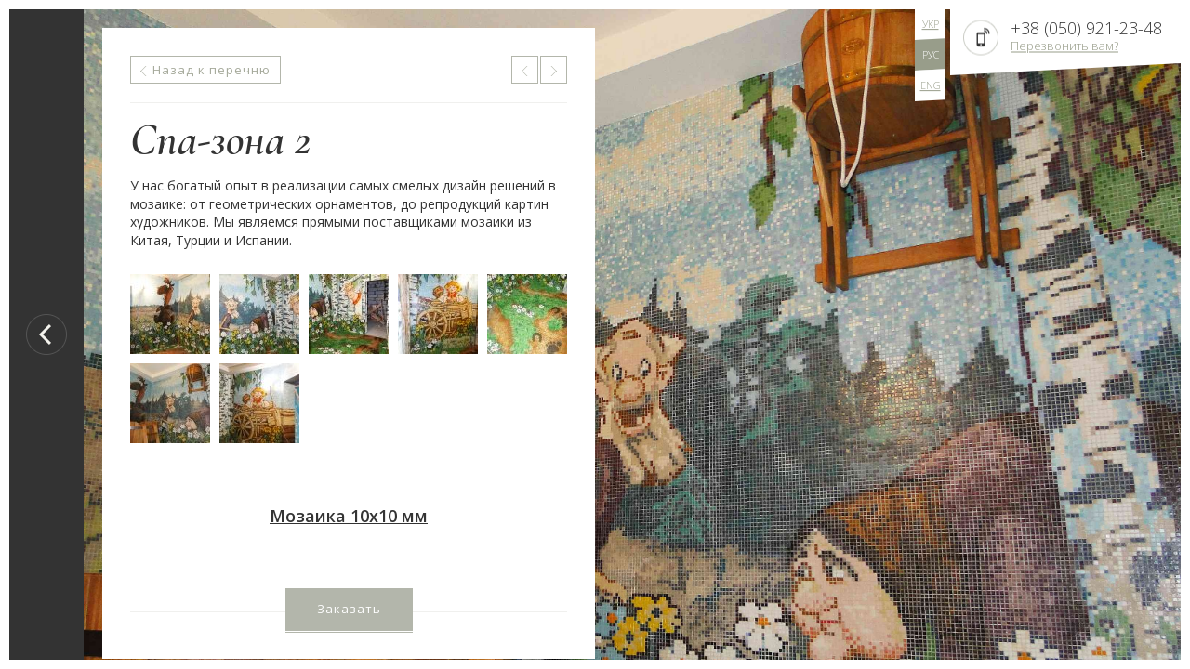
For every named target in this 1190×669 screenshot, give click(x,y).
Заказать (349, 608)
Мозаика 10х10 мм (349, 516)
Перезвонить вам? (1064, 45)
